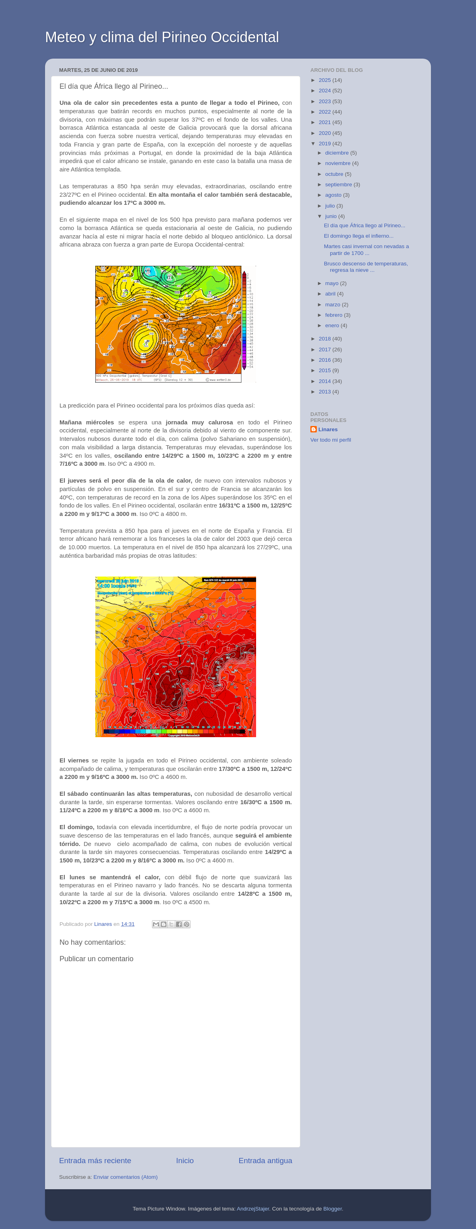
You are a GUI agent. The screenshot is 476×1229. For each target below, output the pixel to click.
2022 (325, 112)
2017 (325, 349)
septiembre (339, 184)
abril (331, 294)
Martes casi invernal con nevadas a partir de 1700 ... (366, 249)
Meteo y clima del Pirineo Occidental (162, 37)
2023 (325, 101)
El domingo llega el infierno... (359, 236)
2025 (325, 80)
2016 (325, 360)
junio (331, 216)
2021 (325, 122)
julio (330, 206)
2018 (325, 339)
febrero (334, 315)
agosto (334, 195)
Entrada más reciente (95, 1160)
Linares (328, 429)
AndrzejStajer (253, 1209)
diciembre (337, 153)
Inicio (185, 1160)
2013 (325, 392)
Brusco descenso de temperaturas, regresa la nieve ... (366, 267)
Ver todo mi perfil (330, 440)
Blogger (332, 1209)
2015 (325, 370)
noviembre (338, 163)
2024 (325, 91)
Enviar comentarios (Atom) (126, 1177)
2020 (325, 133)
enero (333, 325)
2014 (325, 381)
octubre (335, 174)
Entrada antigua (265, 1160)
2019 (325, 144)
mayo (332, 283)
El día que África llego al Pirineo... (365, 225)
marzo (333, 305)
